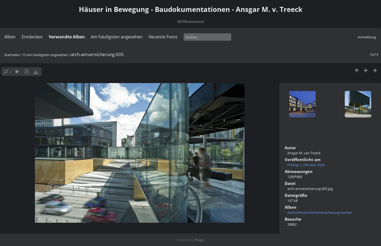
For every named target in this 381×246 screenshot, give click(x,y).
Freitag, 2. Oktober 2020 (306, 164)
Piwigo (199, 240)
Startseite (11, 54)
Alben (10, 37)
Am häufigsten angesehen (117, 37)
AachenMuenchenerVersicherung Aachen (319, 212)
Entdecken (32, 37)
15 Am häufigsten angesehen (45, 54)
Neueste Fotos (163, 37)
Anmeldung (367, 37)
